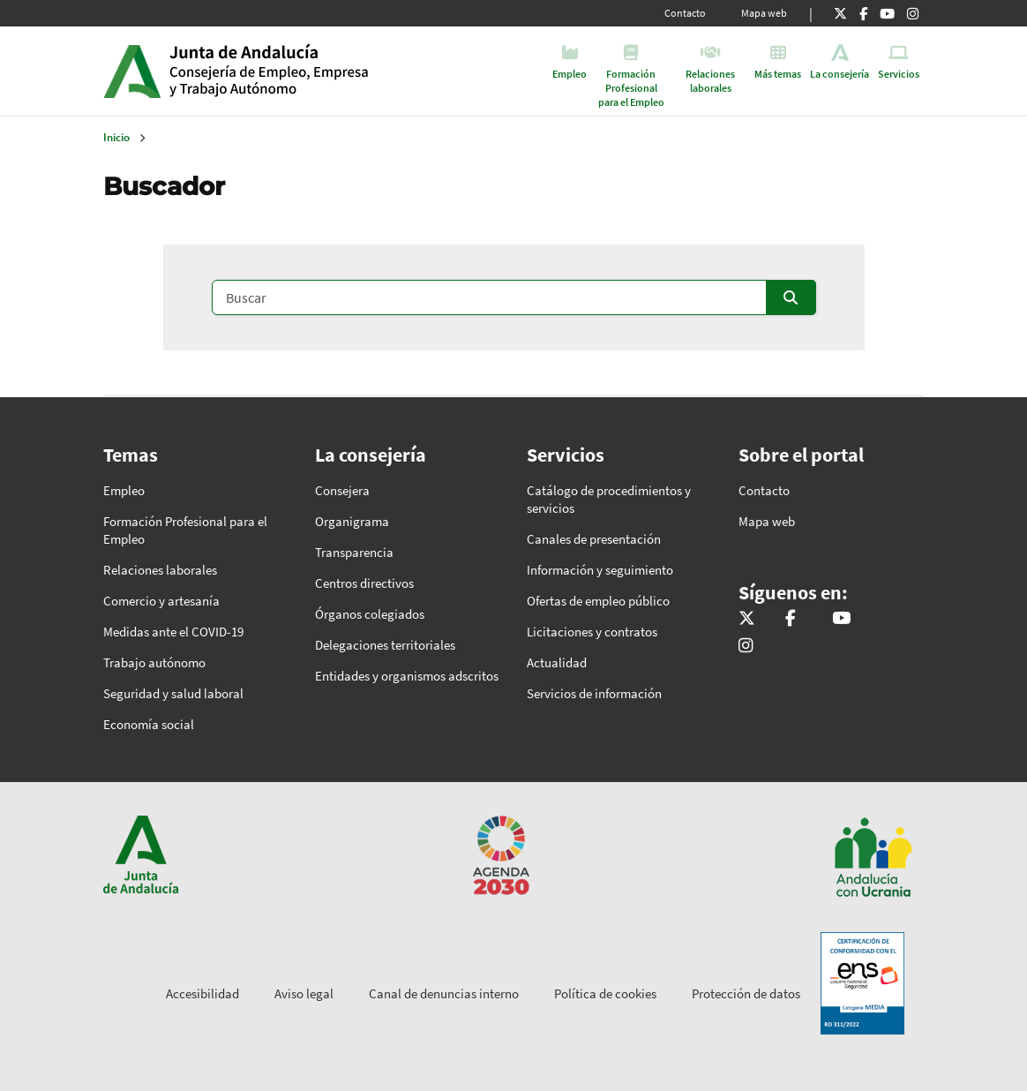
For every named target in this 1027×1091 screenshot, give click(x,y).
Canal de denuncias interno (444, 993)
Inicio (304, 70)
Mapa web (764, 12)
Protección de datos (746, 993)
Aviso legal (304, 993)
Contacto (685, 12)
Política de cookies (605, 993)
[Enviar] (791, 297)
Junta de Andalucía (132, 70)
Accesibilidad (202, 993)
